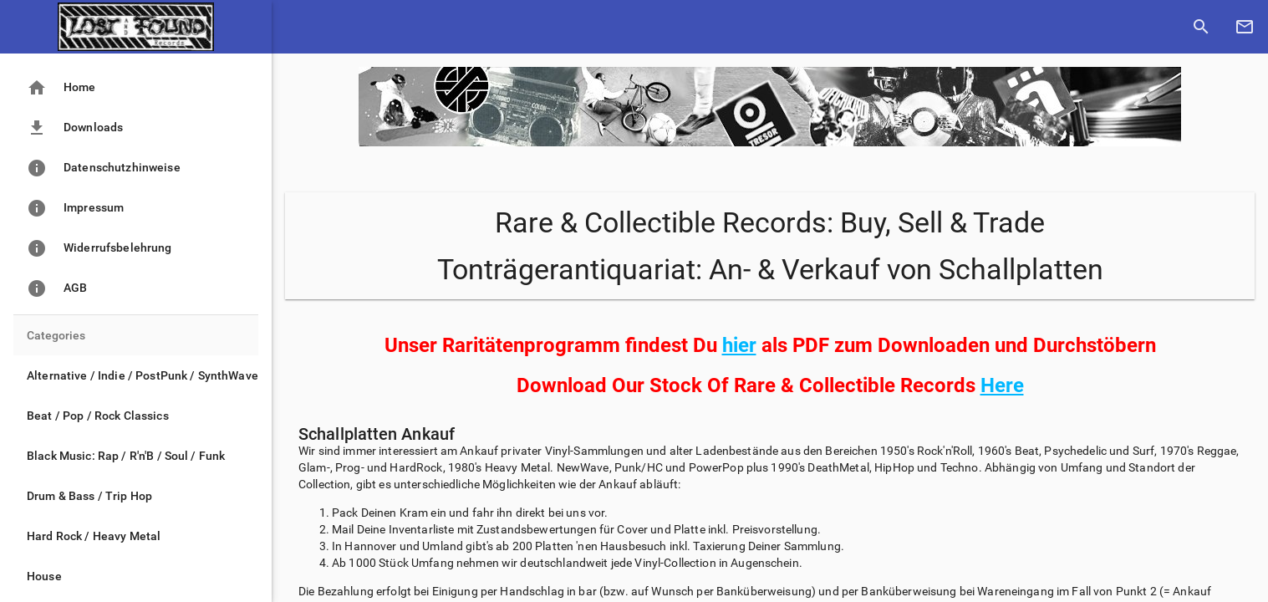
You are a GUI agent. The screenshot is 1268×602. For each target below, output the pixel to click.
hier (739, 345)
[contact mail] (1244, 26)
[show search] (1201, 26)
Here (1002, 385)
